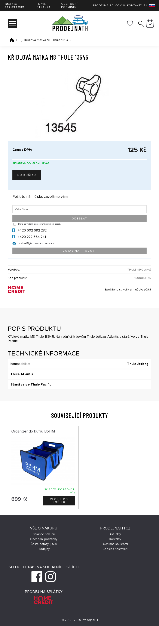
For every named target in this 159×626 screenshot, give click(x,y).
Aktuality (115, 534)
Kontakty (134, 5)
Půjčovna (118, 5)
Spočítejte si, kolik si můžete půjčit (127, 289)
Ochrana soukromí (115, 544)
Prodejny (44, 549)
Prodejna (100, 5)
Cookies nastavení (115, 549)
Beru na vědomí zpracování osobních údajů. (39, 224)
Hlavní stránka (44, 5)
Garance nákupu (44, 534)
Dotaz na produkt (79, 251)
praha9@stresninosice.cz (36, 243)
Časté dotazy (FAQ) (44, 544)
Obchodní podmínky (69, 5)
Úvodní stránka (12, 40)
